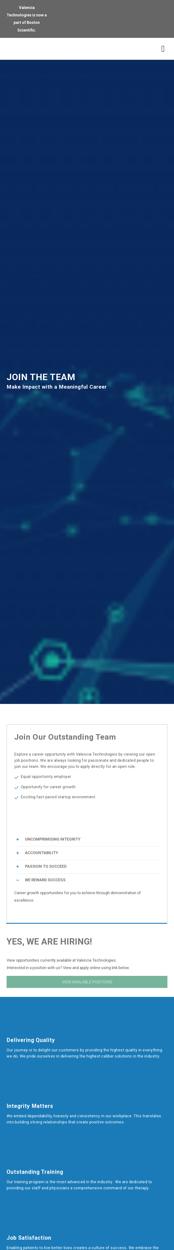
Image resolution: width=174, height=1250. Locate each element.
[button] (87, 839)
